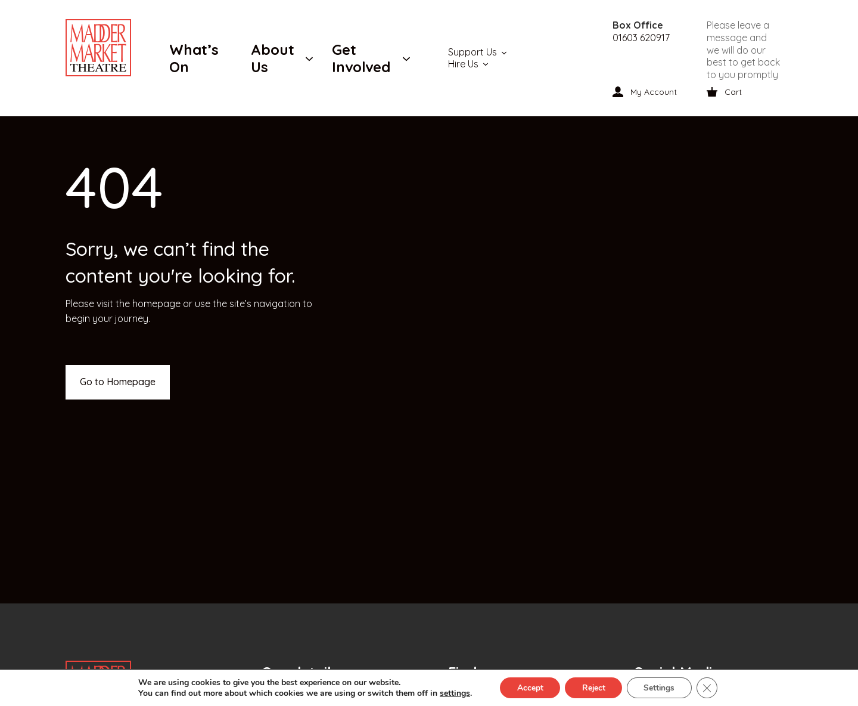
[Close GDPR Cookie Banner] (710, 687)
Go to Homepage (118, 382)
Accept (527, 687)
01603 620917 (641, 38)
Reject (593, 687)
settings (451, 693)
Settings (661, 687)
